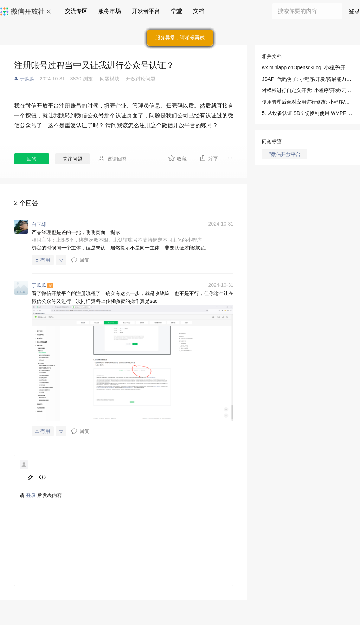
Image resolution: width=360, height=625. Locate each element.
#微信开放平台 (284, 154)
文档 (198, 11)
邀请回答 (112, 158)
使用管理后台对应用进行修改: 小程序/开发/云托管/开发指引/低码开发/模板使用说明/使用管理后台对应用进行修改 (307, 102)
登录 (354, 11)
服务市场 (109, 11)
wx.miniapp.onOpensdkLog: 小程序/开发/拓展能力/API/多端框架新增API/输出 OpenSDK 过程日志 (307, 67)
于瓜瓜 (27, 79)
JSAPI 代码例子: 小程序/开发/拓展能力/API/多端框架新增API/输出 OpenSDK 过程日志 (307, 79)
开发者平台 (146, 11)
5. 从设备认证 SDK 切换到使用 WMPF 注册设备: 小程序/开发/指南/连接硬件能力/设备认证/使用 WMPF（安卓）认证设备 (307, 113)
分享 (208, 157)
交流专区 (76, 11)
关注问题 (72, 159)
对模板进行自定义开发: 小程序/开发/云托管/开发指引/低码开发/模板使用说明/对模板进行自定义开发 (307, 90)
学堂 (176, 11)
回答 (32, 159)
